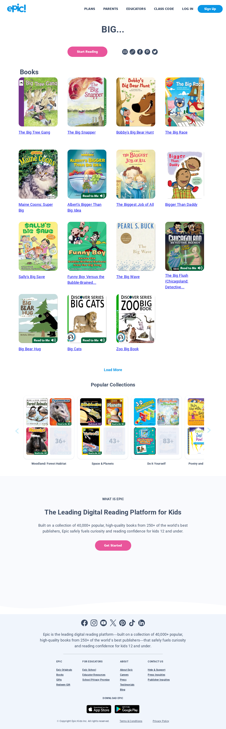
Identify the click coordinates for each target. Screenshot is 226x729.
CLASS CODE (164, 9)
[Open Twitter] (113, 623)
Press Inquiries (156, 674)
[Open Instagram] (94, 623)
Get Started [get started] (113, 545)
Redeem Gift (63, 684)
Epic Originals (64, 669)
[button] (49, 427)
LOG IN (188, 9)
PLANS (89, 9)
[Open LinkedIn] (141, 623)
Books (60, 674)
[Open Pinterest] (122, 623)
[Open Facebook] (84, 623)
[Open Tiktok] (132, 623)
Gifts (59, 679)
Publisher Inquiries (159, 679)
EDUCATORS (136, 9)
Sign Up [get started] (210, 9)
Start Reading (87, 51)
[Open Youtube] (103, 623)
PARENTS (110, 9)
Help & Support (156, 669)
